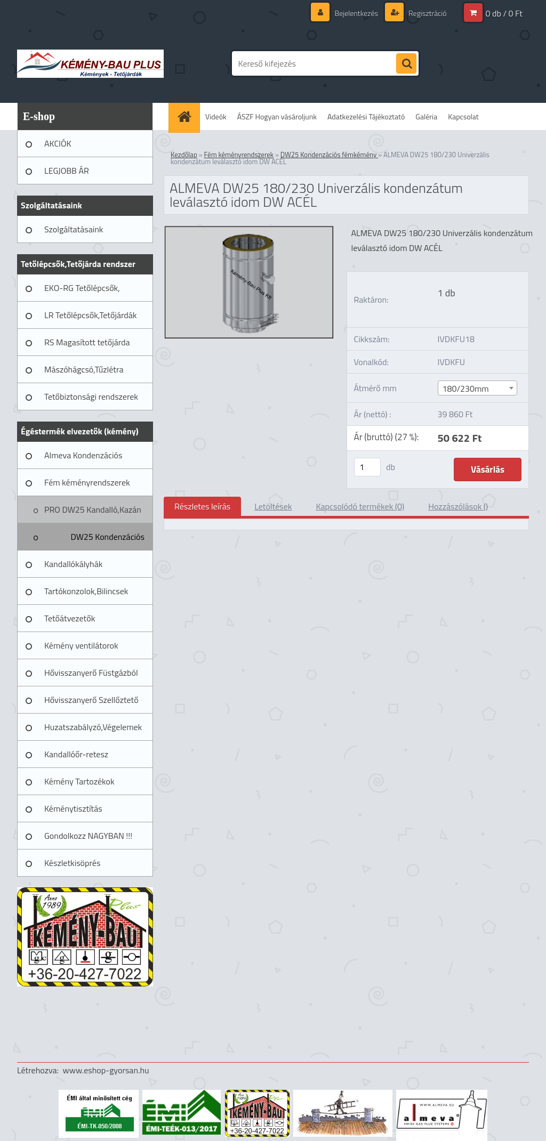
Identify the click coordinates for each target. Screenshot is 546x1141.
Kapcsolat (463, 116)
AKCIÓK (57, 143)
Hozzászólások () (458, 506)
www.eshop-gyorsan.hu (106, 1070)
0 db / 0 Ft (504, 13)
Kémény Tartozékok (79, 781)
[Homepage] (187, 116)
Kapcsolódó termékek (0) (360, 506)
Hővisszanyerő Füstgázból (91, 672)
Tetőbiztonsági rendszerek (91, 396)
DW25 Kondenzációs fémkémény (107, 540)
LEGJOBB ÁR (66, 170)
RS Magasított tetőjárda (87, 342)
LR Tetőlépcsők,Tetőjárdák (90, 315)
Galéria (426, 116)
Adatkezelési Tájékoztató (366, 116)
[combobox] (478, 388)
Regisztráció (427, 13)
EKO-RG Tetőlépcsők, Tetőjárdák (82, 291)
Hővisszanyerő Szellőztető (91, 699)
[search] (406, 64)
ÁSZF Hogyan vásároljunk (277, 116)
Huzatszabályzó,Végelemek (93, 727)
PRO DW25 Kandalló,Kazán (92, 509)
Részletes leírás (202, 506)
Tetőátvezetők (69, 618)
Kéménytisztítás (73, 808)
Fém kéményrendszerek (87, 482)
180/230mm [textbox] (466, 388)
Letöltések (273, 506)
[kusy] (367, 467)
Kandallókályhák (73, 563)
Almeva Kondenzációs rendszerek (83, 459)
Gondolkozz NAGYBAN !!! (88, 835)
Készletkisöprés (72, 862)
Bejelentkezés (356, 13)
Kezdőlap (184, 154)
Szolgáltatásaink (73, 229)
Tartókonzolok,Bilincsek (86, 591)
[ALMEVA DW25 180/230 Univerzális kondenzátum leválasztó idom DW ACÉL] (248, 230)
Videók (216, 116)
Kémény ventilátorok (81, 645)
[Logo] (90, 63)
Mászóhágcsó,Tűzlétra (84, 369)
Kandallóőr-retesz (76, 754)
